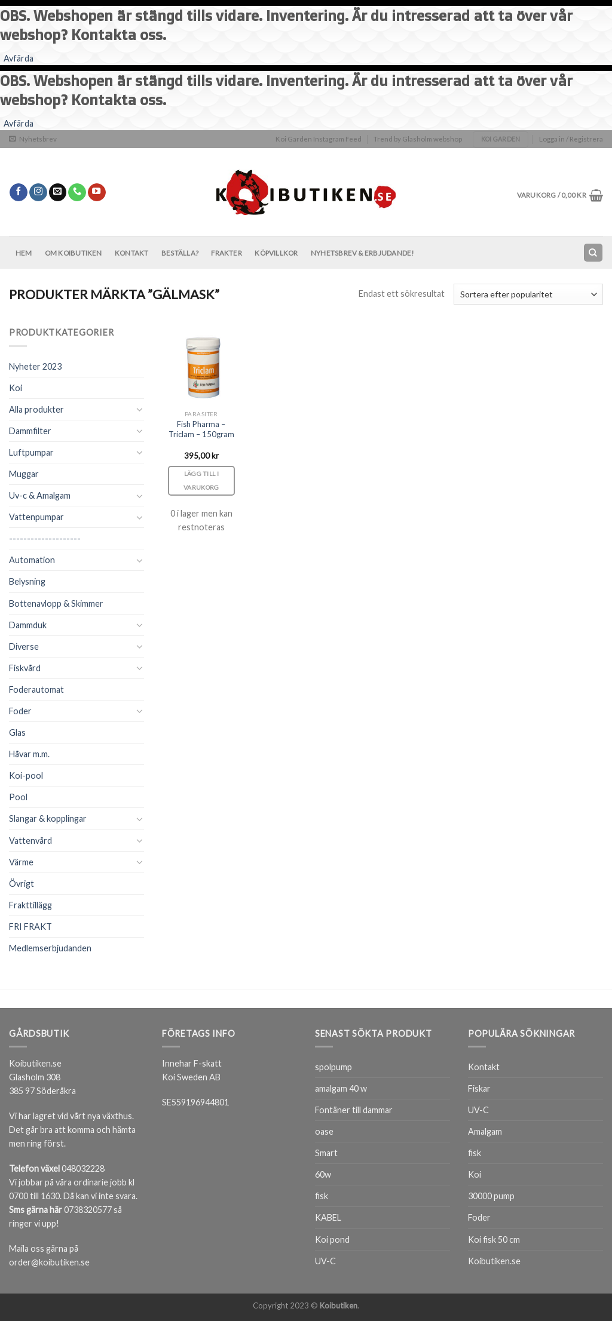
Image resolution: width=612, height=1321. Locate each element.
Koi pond (332, 1239)
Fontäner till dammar (354, 1110)
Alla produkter (36, 409)
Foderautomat (36, 689)
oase (324, 1131)
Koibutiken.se (494, 1261)
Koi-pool (26, 775)
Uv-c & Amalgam (40, 495)
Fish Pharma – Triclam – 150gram (201, 429)
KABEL (328, 1217)
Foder (20, 711)
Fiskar (479, 1088)
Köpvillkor (276, 253)
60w (323, 1174)
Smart (326, 1153)
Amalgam (485, 1131)
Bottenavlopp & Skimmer (56, 603)
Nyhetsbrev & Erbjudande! (362, 253)
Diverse (24, 646)
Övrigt (21, 883)
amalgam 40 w (341, 1088)
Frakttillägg (30, 905)
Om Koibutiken (73, 253)
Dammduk (28, 625)
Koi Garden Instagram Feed (319, 139)
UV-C (325, 1261)
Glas (17, 732)
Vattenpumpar (36, 517)
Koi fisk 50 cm (494, 1239)
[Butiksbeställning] (528, 294)
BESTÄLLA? (179, 253)
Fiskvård (25, 668)
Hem (24, 253)
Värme (21, 862)
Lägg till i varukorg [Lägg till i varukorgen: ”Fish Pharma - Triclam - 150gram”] (201, 480)
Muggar (24, 474)
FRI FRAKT (30, 926)
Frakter (226, 253)
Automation (32, 560)
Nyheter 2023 (35, 366)
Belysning (27, 581)
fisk (321, 1196)
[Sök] (593, 253)
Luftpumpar (31, 452)
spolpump (333, 1067)
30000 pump (491, 1196)
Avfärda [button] (18, 58)
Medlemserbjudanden (50, 948)
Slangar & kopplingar (48, 818)
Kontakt (132, 253)
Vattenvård (30, 840)
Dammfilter (30, 431)
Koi (15, 388)
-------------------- (45, 538)
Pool (18, 797)
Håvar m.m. (29, 754)
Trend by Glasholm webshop (418, 139)
